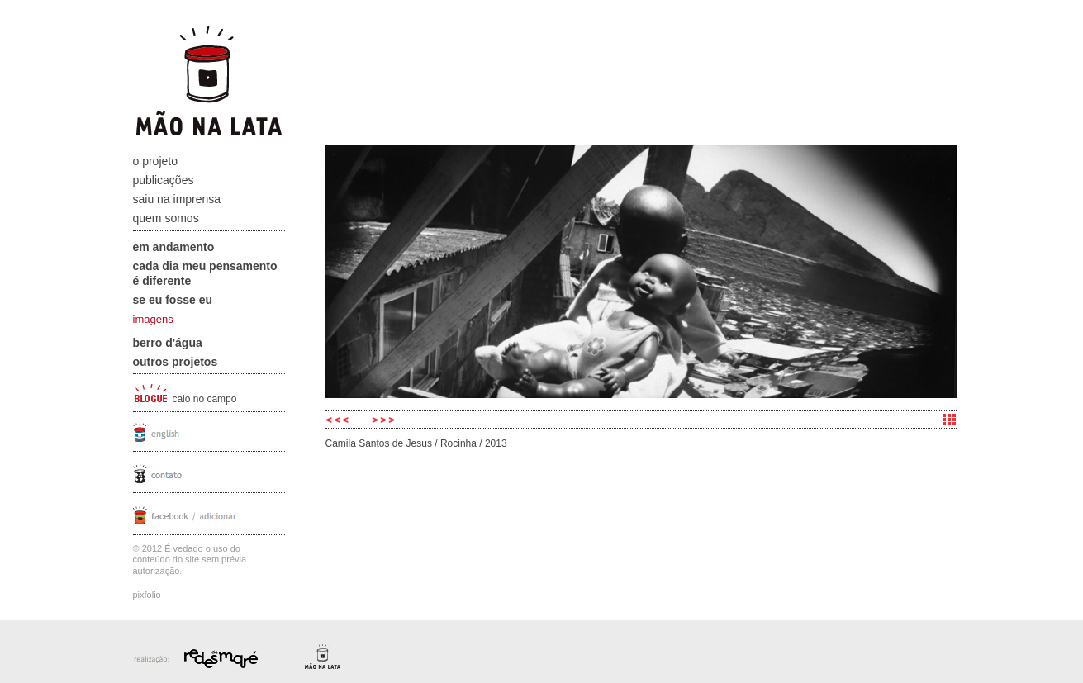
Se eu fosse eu (173, 299)
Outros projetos (175, 361)
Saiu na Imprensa (177, 199)
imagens (153, 319)
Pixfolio (147, 595)
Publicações (163, 180)
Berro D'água (167, 342)
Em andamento (174, 247)
